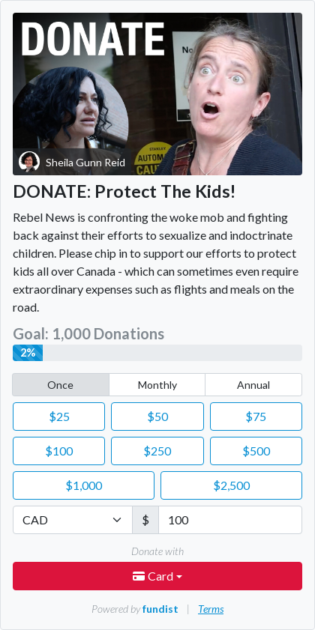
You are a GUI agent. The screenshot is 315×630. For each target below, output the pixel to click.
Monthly (157, 384)
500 (256, 450)
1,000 (83, 485)
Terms (211, 608)
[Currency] (73, 520)
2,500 (231, 485)
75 (255, 416)
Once (60, 384)
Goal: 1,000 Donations (88, 333)
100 (59, 450)
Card (154, 576)
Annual (253, 384)
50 (157, 416)
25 (59, 416)
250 (157, 450)
